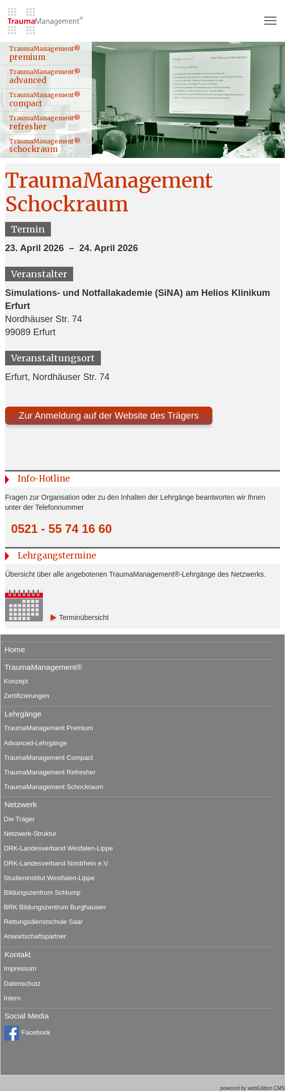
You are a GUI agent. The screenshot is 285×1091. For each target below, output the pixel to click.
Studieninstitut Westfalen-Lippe (49, 878)
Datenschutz (22, 983)
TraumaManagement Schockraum (53, 787)
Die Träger (19, 819)
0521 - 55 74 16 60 (61, 529)
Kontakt (18, 954)
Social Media (27, 1015)
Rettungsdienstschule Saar (43, 921)
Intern (12, 998)
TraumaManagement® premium (44, 53)
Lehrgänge (23, 714)
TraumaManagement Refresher (50, 772)
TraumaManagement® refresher (44, 122)
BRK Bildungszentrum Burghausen (55, 907)
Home (15, 649)
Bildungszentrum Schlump (42, 892)
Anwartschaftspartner (35, 936)
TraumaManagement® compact (44, 99)
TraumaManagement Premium (48, 728)
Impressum (20, 968)
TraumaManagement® (43, 667)
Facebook (27, 1033)
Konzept (16, 681)
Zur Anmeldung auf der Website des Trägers (109, 416)
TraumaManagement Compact (48, 757)
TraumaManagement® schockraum (44, 145)
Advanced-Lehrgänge (35, 743)
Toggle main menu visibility (270, 17)
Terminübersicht (84, 617)
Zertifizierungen (26, 695)
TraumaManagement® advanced (44, 76)
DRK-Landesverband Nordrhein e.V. (56, 863)
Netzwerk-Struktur (30, 833)
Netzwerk (21, 804)
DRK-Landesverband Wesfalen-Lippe (58, 848)
